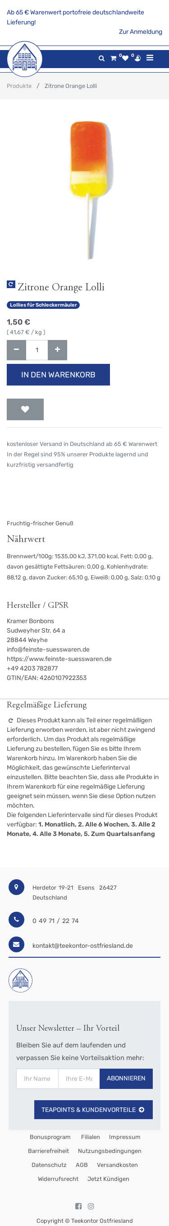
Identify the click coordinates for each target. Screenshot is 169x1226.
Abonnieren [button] (126, 1078)
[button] (25, 409)
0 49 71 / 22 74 (55, 921)
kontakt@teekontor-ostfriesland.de (82, 946)
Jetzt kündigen (108, 1178)
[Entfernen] (16, 350)
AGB (82, 1165)
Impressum (125, 1137)
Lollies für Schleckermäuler (43, 305)
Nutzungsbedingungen (110, 1151)
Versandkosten (117, 1165)
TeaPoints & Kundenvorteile (93, 1110)
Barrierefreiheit (48, 1151)
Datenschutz (49, 1165)
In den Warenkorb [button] (58, 374)
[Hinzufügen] (57, 350)
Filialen (90, 1137)
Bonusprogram (49, 1137)
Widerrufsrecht (58, 1178)
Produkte (19, 86)
